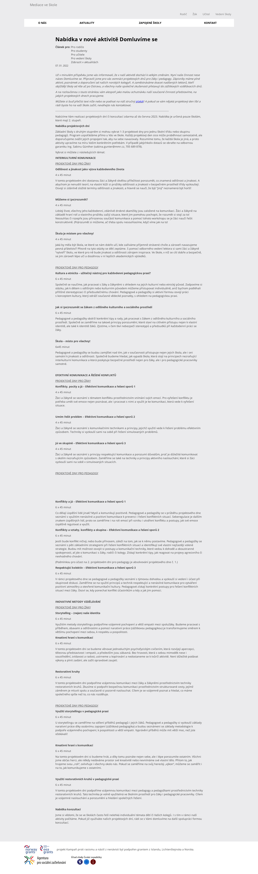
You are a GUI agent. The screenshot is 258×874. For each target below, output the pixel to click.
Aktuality (87, 23)
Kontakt (210, 23)
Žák (195, 14)
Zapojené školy (150, 23)
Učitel (206, 14)
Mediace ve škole (43, 4)
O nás (42, 23)
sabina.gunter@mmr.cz (109, 146)
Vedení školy (223, 14)
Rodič (183, 14)
